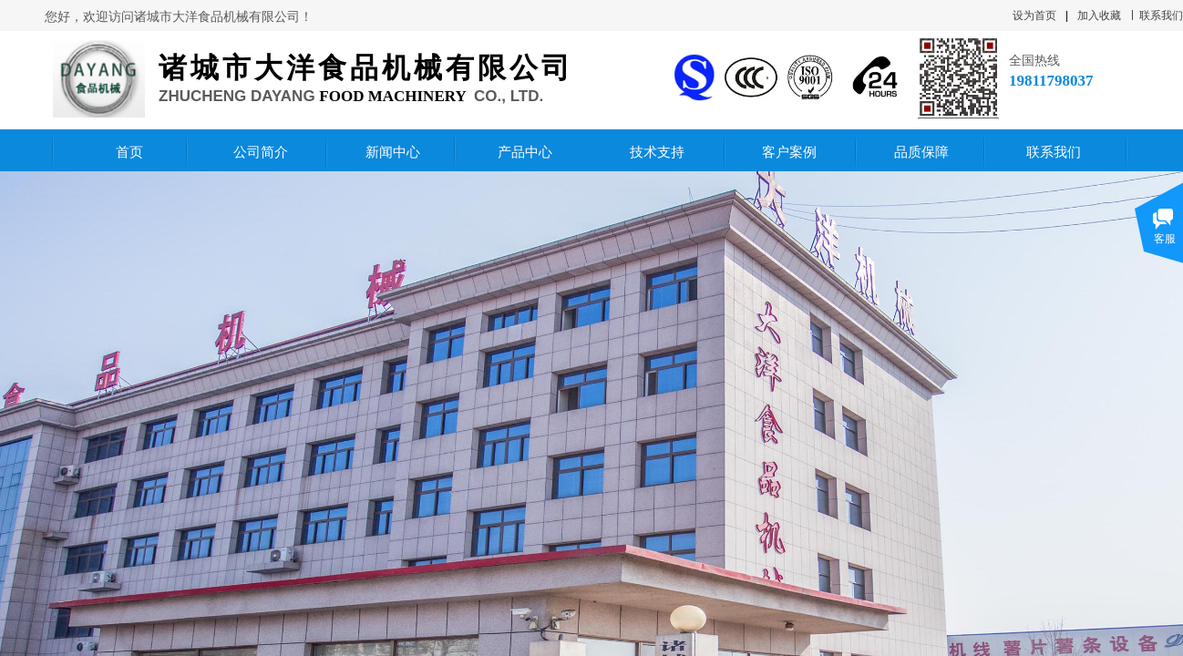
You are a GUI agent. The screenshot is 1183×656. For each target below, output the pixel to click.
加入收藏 (1099, 15)
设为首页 (1034, 15)
